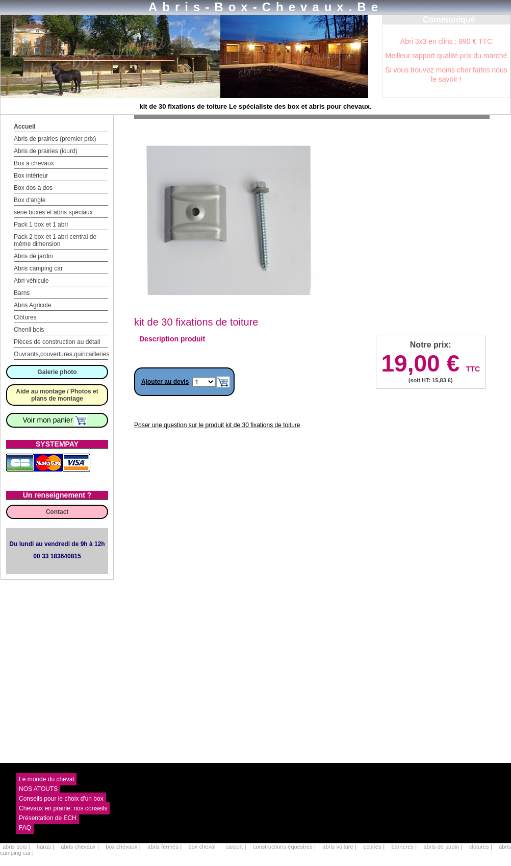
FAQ (25, 827)
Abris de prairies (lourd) (46, 151)
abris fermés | (165, 847)
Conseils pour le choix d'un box (61, 798)
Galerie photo (56, 372)
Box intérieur (31, 175)
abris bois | (17, 847)
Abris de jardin (33, 256)
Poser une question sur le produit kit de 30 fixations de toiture (217, 425)
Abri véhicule (31, 280)
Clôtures (25, 317)
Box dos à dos (33, 187)
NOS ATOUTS (38, 789)
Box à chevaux (34, 163)
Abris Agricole (32, 305)
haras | (46, 847)
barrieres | (404, 847)
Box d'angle (29, 200)
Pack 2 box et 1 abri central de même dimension (55, 240)
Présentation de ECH (47, 818)
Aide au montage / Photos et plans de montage (57, 395)
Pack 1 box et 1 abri (41, 224)
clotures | (481, 847)
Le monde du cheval (46, 779)
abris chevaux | (80, 847)
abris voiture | (340, 847)
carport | (236, 847)
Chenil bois (29, 329)
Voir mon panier (55, 420)
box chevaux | (124, 847)
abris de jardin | (443, 847)
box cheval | (205, 847)
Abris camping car (38, 268)
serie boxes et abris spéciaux (53, 212)
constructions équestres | (285, 847)
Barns (22, 292)
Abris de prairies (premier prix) (55, 138)
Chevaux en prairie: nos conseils (63, 808)
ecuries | (374, 847)
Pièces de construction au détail (57, 341)
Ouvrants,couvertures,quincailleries (61, 354)
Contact (57, 511)
